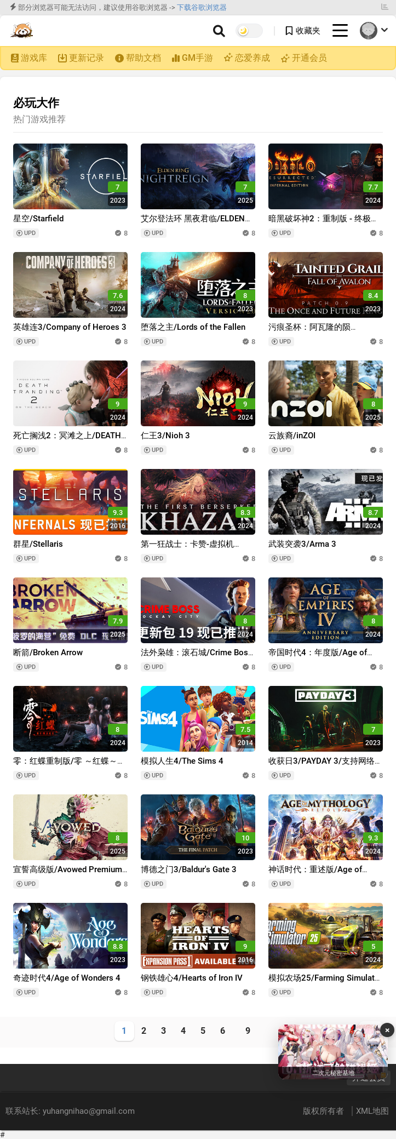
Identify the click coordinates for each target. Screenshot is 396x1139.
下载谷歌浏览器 (202, 7)
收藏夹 (308, 31)
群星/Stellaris (38, 544)
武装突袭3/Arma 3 (302, 544)
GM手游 (197, 58)
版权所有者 (324, 1111)
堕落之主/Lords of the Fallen (193, 327)
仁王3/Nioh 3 (165, 435)
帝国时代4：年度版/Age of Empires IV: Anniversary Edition (325, 658)
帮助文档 (143, 58)
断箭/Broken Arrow (48, 652)
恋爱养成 (251, 58)
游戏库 (34, 58)
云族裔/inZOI (291, 435)
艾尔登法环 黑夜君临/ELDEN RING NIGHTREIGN (193, 224)
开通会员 (309, 58)
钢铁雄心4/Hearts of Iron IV (192, 978)
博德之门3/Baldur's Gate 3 (189, 869)
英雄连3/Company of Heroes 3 (70, 327)
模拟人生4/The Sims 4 (182, 761)
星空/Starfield (38, 219)
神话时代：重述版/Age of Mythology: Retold (315, 875)
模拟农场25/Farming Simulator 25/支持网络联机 (325, 983)
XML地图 (372, 1111)
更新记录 (86, 58)
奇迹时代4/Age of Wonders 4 (66, 978)
